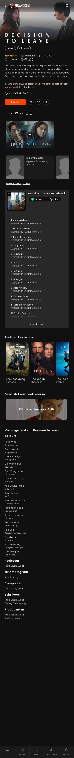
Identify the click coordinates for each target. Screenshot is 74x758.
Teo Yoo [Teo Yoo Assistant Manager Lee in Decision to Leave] (37, 531)
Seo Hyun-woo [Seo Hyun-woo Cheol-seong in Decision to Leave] (37, 524)
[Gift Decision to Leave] (31, 102)
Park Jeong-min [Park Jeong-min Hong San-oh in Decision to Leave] (37, 509)
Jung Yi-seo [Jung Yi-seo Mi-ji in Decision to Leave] (37, 494)
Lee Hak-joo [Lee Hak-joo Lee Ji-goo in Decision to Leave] (37, 553)
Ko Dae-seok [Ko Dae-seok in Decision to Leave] (12, 618)
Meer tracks (36, 324)
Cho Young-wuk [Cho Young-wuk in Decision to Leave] (14, 588)
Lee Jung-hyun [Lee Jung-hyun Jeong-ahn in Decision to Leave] (37, 458)
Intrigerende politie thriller (54, 84)
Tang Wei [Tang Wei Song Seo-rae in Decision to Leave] (37, 443)
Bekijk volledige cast (18, 183)
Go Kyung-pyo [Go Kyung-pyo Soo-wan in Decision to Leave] (37, 465)
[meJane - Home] (19, 6)
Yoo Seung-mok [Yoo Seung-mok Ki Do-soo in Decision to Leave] (37, 487)
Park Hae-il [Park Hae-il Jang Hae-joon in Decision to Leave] (37, 451)
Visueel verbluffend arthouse (20, 87)
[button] (5, 6)
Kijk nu (15, 102)
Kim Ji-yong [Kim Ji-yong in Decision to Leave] (12, 577)
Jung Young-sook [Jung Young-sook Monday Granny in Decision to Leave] (37, 502)
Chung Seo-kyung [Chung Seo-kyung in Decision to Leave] (15, 603)
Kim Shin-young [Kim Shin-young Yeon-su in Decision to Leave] (37, 480)
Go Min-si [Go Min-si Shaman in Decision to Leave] (37, 538)
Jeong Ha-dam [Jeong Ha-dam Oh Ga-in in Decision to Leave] (37, 516)
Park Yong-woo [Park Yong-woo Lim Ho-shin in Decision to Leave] (37, 473)
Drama (10, 48)
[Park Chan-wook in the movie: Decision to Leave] (30, 167)
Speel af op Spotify (44, 199)
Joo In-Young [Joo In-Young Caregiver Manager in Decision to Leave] (37, 546)
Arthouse (24, 48)
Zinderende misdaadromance (24, 84)
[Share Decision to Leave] (46, 102)
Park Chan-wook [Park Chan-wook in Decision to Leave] (14, 566)
